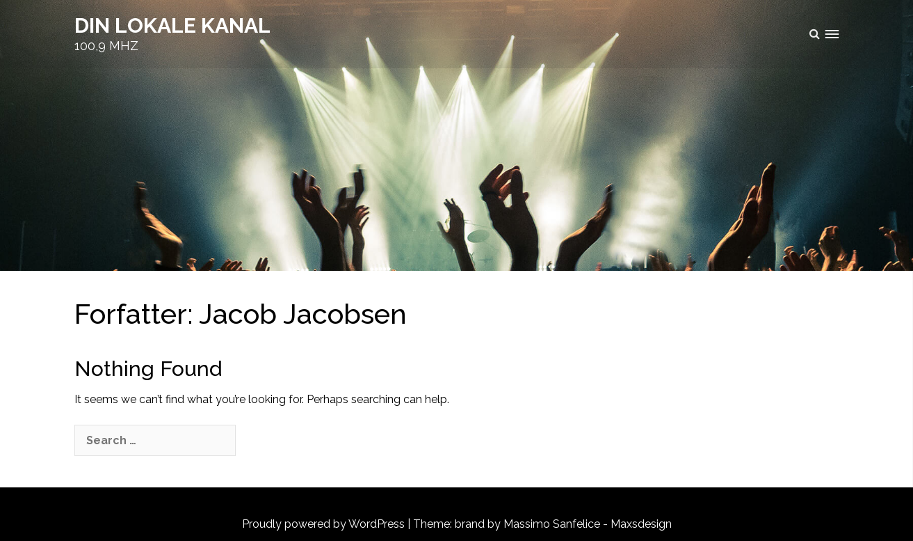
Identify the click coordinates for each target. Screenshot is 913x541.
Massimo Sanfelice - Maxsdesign (587, 524)
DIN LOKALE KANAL (172, 25)
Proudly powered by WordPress (323, 524)
